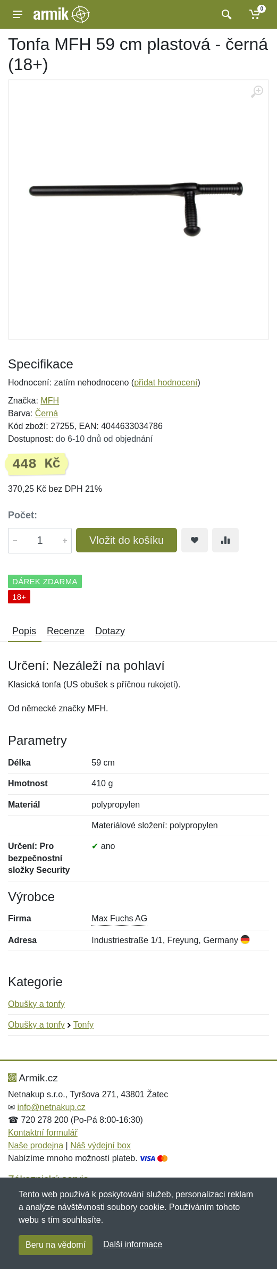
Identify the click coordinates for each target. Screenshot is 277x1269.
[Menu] (17, 14)
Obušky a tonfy (36, 1004)
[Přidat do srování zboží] (225, 540)
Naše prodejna (35, 1145)
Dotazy (110, 631)
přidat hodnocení (165, 382)
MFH (49, 400)
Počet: (22, 515)
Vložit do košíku (126, 540)
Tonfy (83, 1024)
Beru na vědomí (56, 1244)
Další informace (132, 1244)
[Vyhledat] (225, 14)
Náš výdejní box (100, 1145)
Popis (24, 631)
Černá (46, 413)
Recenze (66, 631)
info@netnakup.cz (51, 1107)
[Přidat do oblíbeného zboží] (194, 540)
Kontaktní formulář (43, 1132)
